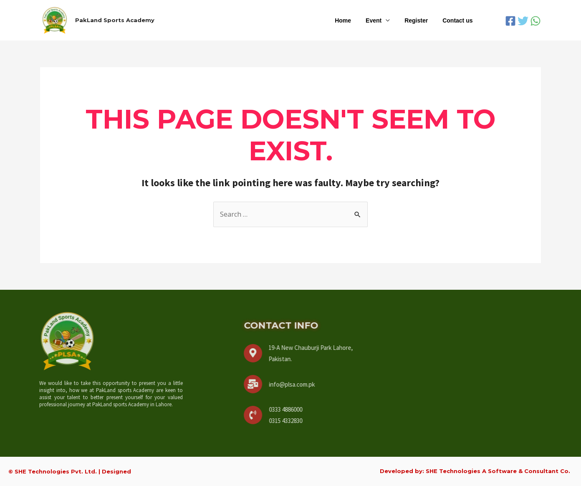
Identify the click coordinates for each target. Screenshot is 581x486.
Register (420, 20)
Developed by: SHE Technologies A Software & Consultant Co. (475, 471)
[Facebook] (510, 20)
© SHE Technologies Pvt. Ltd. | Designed (69, 471)
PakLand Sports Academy (114, 20)
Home (353, 20)
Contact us (459, 20)
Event (381, 20)
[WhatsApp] (535, 20)
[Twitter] (523, 20)
